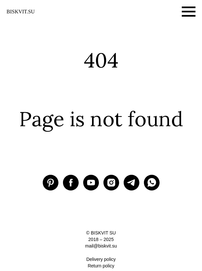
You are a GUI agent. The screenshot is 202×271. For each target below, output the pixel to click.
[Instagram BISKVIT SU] (111, 182)
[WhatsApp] (152, 182)
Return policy (101, 265)
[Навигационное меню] (188, 12)
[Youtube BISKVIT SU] (91, 182)
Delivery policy (101, 259)
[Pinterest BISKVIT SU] (50, 182)
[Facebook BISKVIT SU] (71, 182)
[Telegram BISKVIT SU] (131, 182)
